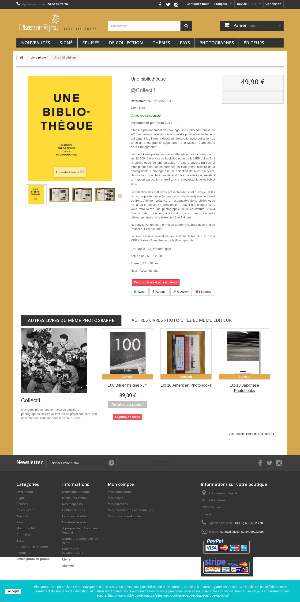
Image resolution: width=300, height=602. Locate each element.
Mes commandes (120, 492)
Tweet (140, 291)
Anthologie (24, 534)
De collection (126, 42)
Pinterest (203, 291)
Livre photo (24, 492)
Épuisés (90, 42)
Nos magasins (72, 504)
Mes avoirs (116, 498)
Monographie (26, 528)
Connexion (273, 4)
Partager (159, 291)
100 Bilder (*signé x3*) (127, 385)
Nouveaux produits (76, 492)
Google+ (181, 291)
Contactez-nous (198, 4)
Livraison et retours (76, 516)
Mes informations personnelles (130, 510)
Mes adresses (118, 504)
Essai (20, 540)
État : (135, 108)
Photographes (216, 42)
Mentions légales (74, 522)
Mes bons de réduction (124, 516)
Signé (66, 42)
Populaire (23, 552)
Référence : (139, 101)
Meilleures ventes (74, 498)
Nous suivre (148, 3)
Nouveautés (35, 42)
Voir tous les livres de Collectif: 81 (251, 434)
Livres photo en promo (32, 559)
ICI (148, 224)
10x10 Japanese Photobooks (244, 388)
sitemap (68, 565)
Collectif (143, 90)
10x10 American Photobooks (186, 385)
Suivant (119, 195)
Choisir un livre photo (32, 546)
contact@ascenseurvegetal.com (242, 531)
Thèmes (161, 42)
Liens (66, 559)
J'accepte (13, 591)
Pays (185, 42)
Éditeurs (254, 42)
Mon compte (121, 484)
